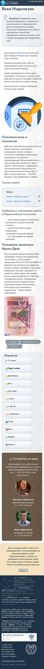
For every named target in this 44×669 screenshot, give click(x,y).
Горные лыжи (20, 611)
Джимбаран (12, 376)
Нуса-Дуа (11, 391)
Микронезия (6, 630)
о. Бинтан (11, 406)
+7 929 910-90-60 (23, 505)
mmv (3, 613)
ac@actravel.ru (23, 475)
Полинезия (15, 630)
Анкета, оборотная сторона (18, 201)
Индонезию (21, 53)
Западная (31, 621)
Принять (23, 570)
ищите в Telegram (9, 656)
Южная (4, 625)
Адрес (4, 590)
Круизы (11, 611)
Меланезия (24, 630)
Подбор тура (16, 609)
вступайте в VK (8, 652)
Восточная (16, 623)
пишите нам (7, 647)
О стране (11, 360)
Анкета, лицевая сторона (17, 197)
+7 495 (23, 588)
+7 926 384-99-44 (23, 536)
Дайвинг (10, 437)
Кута (9, 383)
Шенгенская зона (15, 621)
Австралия (24, 629)
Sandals (25, 613)
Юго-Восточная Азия (30, 342)
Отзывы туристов (15, 617)
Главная (13, 342)
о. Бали (10, 398)
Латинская (22, 627)
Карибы (29, 627)
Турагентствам (27, 609)
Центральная (6, 623)
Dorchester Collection (13, 613)
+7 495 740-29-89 (22, 472)
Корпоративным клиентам (14, 615)
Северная (27, 625)
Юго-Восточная (26, 623)
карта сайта (7, 645)
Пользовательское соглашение (13, 661)
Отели (9, 421)
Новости (10, 444)
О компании (6, 609)
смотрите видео (8, 654)
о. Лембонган (12, 414)
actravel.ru (26, 597)
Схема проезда (27, 617)
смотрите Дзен (8, 649)
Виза (9, 429)
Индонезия (13, 346)
